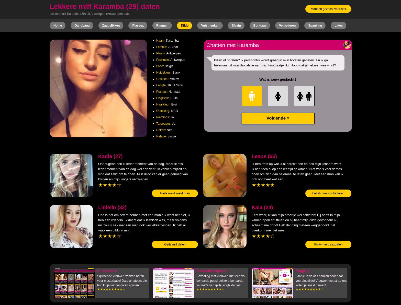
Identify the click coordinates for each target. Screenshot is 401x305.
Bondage (259, 25)
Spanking (315, 25)
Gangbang (82, 25)
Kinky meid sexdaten (328, 244)
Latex (338, 25)
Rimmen (162, 25)
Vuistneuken (210, 25)
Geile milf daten (174, 244)
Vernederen (287, 25)
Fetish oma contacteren (328, 193)
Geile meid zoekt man (175, 193)
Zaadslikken (111, 25)
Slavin (236, 25)
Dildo (184, 25)
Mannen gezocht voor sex (328, 9)
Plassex (138, 25)
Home (57, 25)
